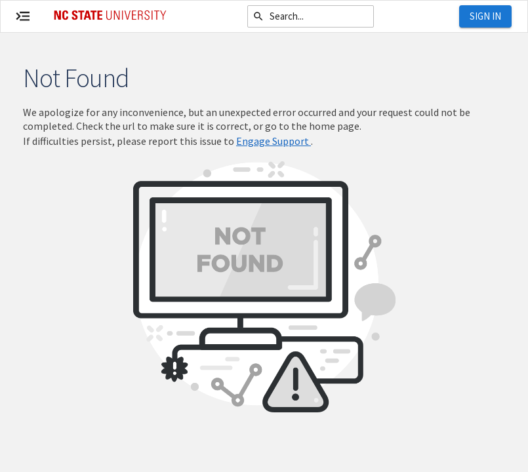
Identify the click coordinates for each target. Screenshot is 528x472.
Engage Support (273, 141)
